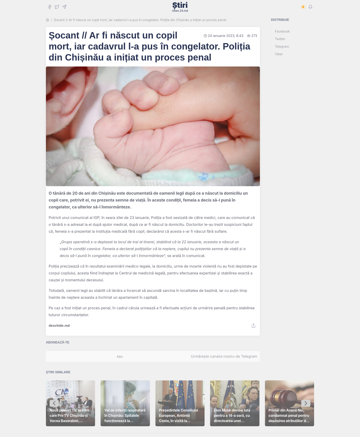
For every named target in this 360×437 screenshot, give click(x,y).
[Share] (253, 325)
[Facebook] (49, 7)
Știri (180, 7)
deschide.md (59, 325)
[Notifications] (310, 7)
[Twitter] (57, 7)
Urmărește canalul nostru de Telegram (224, 356)
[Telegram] (64, 7)
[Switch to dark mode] (303, 7)
